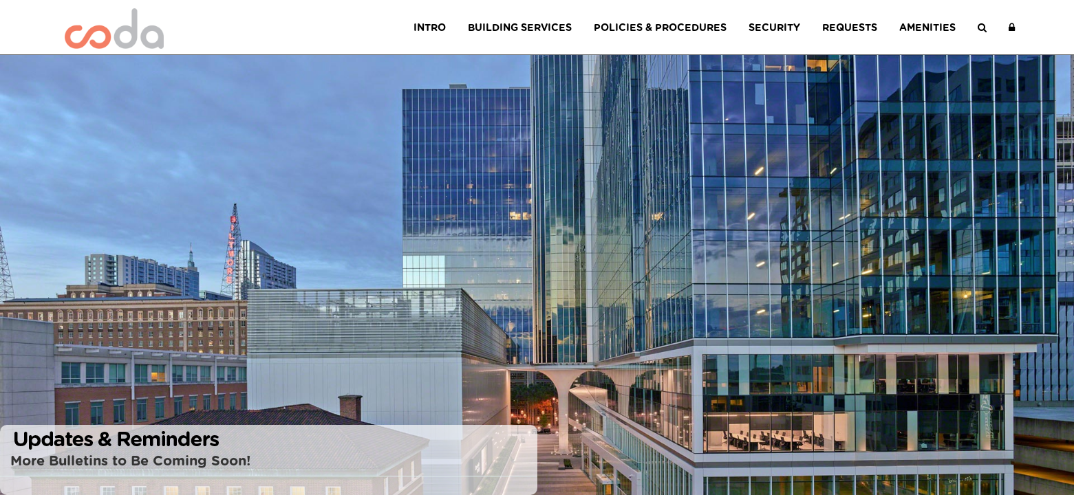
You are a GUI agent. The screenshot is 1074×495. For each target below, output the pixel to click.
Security (774, 28)
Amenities (927, 28)
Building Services (520, 28)
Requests (849, 28)
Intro (430, 28)
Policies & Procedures (660, 28)
